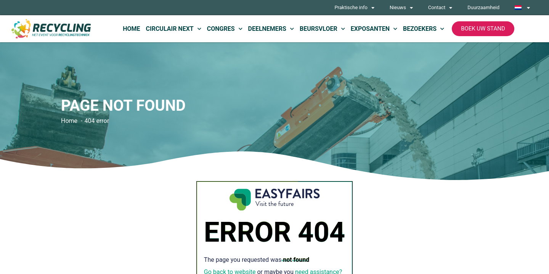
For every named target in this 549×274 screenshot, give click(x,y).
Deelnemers (271, 29)
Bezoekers (423, 29)
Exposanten (374, 29)
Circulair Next (173, 29)
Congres (224, 29)
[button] (483, 28)
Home (131, 28)
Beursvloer (322, 29)
